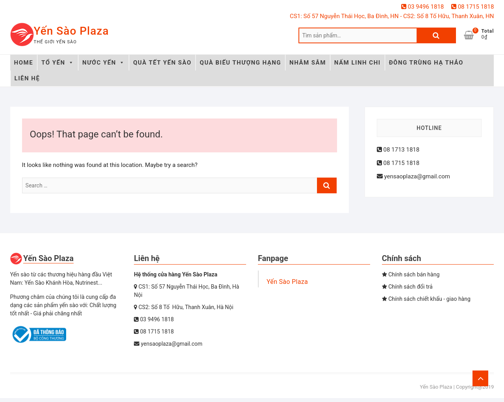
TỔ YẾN (57, 62)
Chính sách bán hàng (411, 274)
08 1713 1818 (398, 149)
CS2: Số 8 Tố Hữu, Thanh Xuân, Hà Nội (183, 307)
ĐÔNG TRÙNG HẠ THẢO (426, 62)
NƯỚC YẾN (103, 62)
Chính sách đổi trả (407, 286)
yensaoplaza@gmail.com (413, 176)
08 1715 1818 (472, 6)
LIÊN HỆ (27, 78)
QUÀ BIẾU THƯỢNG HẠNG (240, 62)
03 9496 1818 (422, 6)
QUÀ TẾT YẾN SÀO (162, 62)
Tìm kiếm (436, 35)
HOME (23, 62)
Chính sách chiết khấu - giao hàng (426, 299)
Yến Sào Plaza (71, 30)
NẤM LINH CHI (357, 62)
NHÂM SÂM (307, 62)
